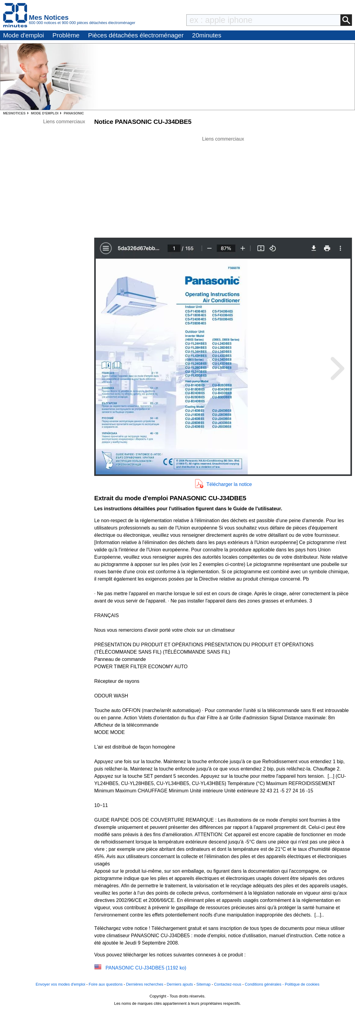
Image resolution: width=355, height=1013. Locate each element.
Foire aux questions (106, 984)
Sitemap (203, 984)
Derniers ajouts (180, 984)
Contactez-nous (227, 984)
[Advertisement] (223, 185)
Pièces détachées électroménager (136, 35)
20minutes (206, 35)
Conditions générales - (265, 984)
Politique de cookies (302, 984)
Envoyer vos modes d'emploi (60, 984)
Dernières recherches (144, 984)
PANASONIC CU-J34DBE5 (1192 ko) (145, 967)
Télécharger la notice (229, 484)
